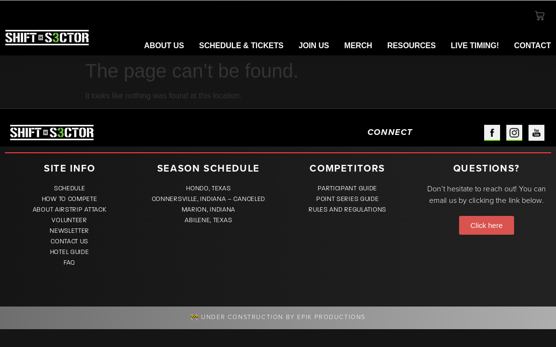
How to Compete (69, 199)
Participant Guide (347, 188)
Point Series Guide (347, 199)
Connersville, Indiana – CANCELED (208, 199)
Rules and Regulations (347, 210)
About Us (164, 45)
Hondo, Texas (208, 188)
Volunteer (69, 220)
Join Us (313, 45)
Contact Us (69, 241)
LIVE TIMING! (475, 45)
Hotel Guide (69, 252)
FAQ (69, 263)
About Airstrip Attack (70, 210)
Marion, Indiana (209, 210)
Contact (532, 45)
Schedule (69, 188)
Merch (358, 45)
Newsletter (69, 231)
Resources (411, 45)
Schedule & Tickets (241, 45)
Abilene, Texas (208, 220)
